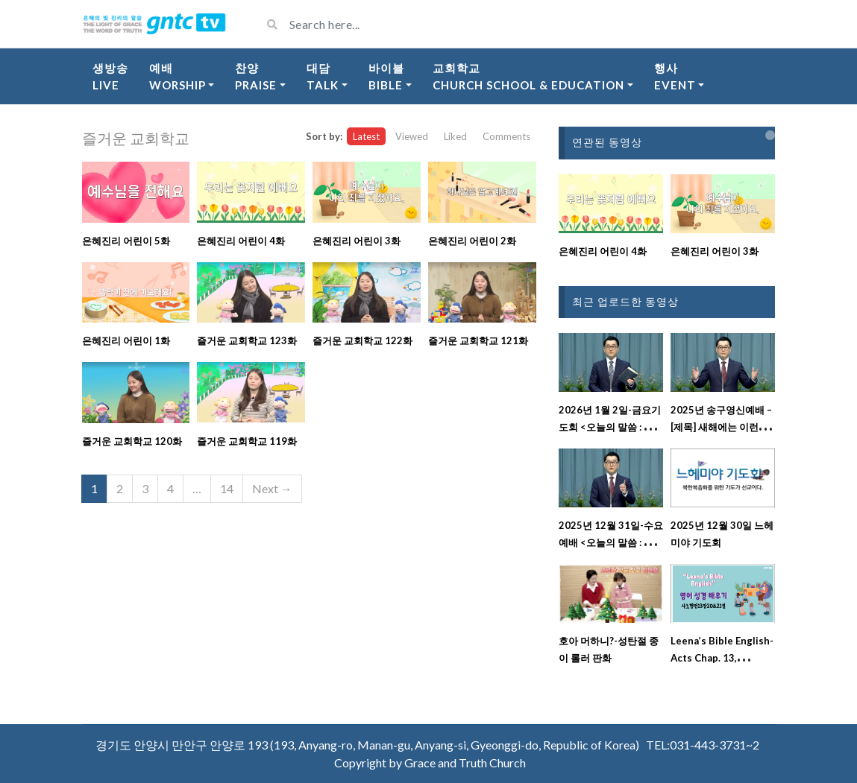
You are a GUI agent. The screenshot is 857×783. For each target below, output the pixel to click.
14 (226, 488)
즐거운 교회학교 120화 (132, 441)
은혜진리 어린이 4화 (241, 241)
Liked (455, 136)
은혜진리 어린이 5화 (126, 241)
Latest (366, 136)
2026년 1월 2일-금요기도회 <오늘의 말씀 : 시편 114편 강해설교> (611, 427)
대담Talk (323, 76)
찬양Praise (256, 76)
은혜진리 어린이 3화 (357, 241)
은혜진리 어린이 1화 (126, 340)
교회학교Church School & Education (528, 76)
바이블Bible (386, 76)
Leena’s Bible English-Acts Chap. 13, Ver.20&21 (722, 658)
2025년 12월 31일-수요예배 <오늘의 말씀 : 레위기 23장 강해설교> (611, 542)
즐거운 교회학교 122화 (362, 340)
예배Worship (177, 76)
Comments (506, 136)
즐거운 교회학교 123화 (247, 340)
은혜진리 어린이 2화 (472, 241)
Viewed (411, 136)
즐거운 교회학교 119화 (247, 441)
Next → (272, 488)
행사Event (675, 76)
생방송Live (110, 76)
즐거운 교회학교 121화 (478, 340)
